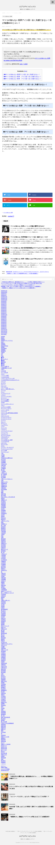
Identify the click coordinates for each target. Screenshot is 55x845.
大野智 (3, 534)
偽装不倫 (3, 494)
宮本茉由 (3, 545)
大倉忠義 (3, 531)
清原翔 (3, 661)
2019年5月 (4, 307)
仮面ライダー (4, 482)
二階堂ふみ (4, 473)
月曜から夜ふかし (5, 600)
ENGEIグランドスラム (7, 340)
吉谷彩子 (3, 512)
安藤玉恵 (3, 542)
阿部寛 (3, 756)
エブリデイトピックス (27, 6)
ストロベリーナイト (6, 417)
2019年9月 (4, 301)
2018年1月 (4, 328)
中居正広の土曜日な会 (7, 458)
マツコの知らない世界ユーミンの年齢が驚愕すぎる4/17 (27, 226)
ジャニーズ (4, 411)
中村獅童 (3, 462)
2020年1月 (4, 295)
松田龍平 (3, 621)
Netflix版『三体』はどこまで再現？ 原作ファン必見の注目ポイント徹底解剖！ (21, 286)
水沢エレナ (4, 645)
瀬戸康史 (3, 672)
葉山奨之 (3, 718)
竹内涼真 (3, 697)
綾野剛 (3, 703)
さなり (3, 374)
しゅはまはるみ (5, 377)
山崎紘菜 (3, 561)
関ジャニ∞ (3, 750)
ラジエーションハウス (7, 449)
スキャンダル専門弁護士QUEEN (9, 413)
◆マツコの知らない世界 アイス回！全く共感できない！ (22, 76)
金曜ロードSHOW (5, 744)
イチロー (3, 395)
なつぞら (3, 383)
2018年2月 (4, 326)
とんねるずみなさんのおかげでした (10, 380)
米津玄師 (3, 700)
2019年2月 (4, 311)
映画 (2, 598)
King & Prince (4, 345)
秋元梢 (3, 691)
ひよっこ (3, 384)
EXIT (2, 342)
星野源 (3, 597)
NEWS (3, 347)
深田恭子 (3, 660)
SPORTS (3, 351)
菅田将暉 (3, 712)
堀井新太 (3, 528)
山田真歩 (3, 565)
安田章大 (3, 540)
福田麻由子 (4, 690)
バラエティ (4, 429)
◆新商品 (3, 362)
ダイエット (4, 423)
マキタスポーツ (5, 437)
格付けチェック (5, 625)
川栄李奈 (3, 574)
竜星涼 (3, 694)
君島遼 (3, 516)
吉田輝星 (3, 510)
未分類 (3, 604)
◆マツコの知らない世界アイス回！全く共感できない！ (21, 74)
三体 (2, 453)
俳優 (2, 491)
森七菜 (3, 630)
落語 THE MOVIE (5, 717)
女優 (2, 537)
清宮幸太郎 (4, 663)
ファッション (4, 432)
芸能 (2, 709)
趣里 (2, 730)
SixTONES (4, 348)
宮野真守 (3, 548)
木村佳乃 (3, 603)
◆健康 (3, 360)
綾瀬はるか (4, 702)
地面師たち (4, 524)
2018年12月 (4, 314)
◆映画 (3, 363)
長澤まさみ (4, 747)
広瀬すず (3, 580)
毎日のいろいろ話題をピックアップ (27, 839)
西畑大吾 (3, 727)
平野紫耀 (3, 579)
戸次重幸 (3, 588)
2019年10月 (4, 299)
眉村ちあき (4, 681)
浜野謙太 (3, 657)
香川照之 (3, 760)
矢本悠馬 (3, 684)
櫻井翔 (3, 639)
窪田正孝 (3, 693)
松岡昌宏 (3, 615)
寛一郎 (3, 552)
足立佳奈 (3, 732)
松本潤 (3, 616)
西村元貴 (3, 726)
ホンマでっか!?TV (5, 435)
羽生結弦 (3, 705)
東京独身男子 (4, 609)
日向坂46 (3, 594)
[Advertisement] (27, 171)
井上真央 (3, 476)
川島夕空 (3, 573)
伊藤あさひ (4, 485)
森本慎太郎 (4, 633)
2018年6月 (4, 320)
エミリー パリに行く (6, 396)
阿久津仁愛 (4, 753)
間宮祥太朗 (4, 748)
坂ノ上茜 (3, 525)
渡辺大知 (3, 669)
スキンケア (4, 414)
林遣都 (3, 622)
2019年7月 (4, 304)
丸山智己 (3, 467)
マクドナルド (4, 438)
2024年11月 (4, 290)
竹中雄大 (3, 696)
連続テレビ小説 (5, 736)
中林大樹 (3, 465)
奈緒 (2, 536)
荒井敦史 (3, 711)
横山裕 (3, 636)
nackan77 (11, 216)
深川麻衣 (3, 658)
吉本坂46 (3, 507)
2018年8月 (4, 317)
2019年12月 (4, 296)
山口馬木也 (4, 560)
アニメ (3, 392)
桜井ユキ (3, 627)
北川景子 (3, 501)
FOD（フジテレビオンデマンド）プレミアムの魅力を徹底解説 (30, 831)
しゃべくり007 (5, 375)
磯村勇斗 (3, 685)
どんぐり (3, 381)
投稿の (4, 767)
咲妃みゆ (3, 518)
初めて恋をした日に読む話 (8, 497)
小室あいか (4, 554)
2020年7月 (4, 293)
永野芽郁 (3, 648)
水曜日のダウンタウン (7, 643)
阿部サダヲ (4, 754)
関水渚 (3, 751)
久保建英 (3, 468)
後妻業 (3, 582)
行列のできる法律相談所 (7, 723)
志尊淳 (3, 583)
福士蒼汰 (3, 688)
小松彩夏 (3, 555)
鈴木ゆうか (4, 745)
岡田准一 (3, 568)
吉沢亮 (3, 509)
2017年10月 (4, 332)
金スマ (3, 742)
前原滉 (3, 498)
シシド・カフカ (5, 410)
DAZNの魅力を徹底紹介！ (11, 831)
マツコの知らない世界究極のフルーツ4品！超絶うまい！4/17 (29, 237)
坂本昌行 (3, 527)
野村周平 (3, 739)
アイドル (3, 390)
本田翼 (3, 606)
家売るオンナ (4, 549)
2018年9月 (4, 316)
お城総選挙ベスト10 (6, 368)
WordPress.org (5, 770)
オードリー (4, 398)
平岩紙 (3, 576)
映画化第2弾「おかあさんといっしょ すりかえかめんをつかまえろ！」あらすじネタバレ (27, 271)
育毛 (2, 706)
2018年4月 (4, 323)
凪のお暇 (3, 495)
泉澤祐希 (3, 651)
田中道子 (3, 676)
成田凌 (3, 586)
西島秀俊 (3, 724)
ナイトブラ (4, 428)
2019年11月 (4, 298)
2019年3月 (4, 310)
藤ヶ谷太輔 (4, 721)
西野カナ (3, 729)
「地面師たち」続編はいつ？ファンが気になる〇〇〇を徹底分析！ (18, 287)
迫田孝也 (3, 735)
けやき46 (3, 371)
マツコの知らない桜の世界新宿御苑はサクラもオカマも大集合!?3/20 (31, 248)
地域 (2, 522)
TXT (2, 353)
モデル (3, 446)
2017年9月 (4, 334)
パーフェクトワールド (7, 431)
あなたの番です (5, 366)
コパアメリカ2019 (6, 407)
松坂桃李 (3, 613)
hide (25, 71)
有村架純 (3, 601)
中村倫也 (3, 461)
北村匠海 (3, 503)
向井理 (3, 515)
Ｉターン (3, 763)
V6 (2, 354)
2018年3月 (4, 325)
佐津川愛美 (4, 489)
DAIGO (3, 339)
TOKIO (3, 352)
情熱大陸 (3, 585)
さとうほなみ (4, 372)
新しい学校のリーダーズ (7, 592)
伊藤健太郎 (4, 486)
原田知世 (3, 504)
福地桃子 (3, 687)
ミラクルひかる (5, 441)
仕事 (2, 480)
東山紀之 (3, 610)
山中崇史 (3, 558)
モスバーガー (4, 444)
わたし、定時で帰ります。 (8, 389)
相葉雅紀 (3, 679)
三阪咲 (3, 456)
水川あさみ (4, 642)
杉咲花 (3, 607)
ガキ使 (3, 402)
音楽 (2, 759)
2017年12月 (4, 329)
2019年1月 (4, 313)
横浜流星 (3, 637)
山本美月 (3, 562)
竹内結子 (3, 699)
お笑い (3, 369)
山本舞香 (3, 564)
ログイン (3, 766)
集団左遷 (3, 757)
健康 (2, 492)
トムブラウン (4, 425)
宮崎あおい (4, 543)
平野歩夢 (3, 577)
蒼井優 (3, 720)
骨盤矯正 (3, 762)
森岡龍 (3, 631)
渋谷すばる (4, 666)
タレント (3, 422)
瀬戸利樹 (3, 670)
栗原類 (3, 624)
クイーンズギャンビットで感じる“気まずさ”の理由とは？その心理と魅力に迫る (21, 283)
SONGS (3, 349)
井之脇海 (3, 477)
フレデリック (4, 434)
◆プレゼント (4, 359)
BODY (2, 338)
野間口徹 (3, 741)
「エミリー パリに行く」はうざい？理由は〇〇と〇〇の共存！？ (18, 284)
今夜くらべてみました (7, 479)
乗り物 (3, 470)
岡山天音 (3, 567)
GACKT (3, 343)
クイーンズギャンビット (7, 404)
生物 (2, 673)
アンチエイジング (5, 393)
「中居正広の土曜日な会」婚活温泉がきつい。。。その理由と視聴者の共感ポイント (23, 281)
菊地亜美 (3, 714)
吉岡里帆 (3, 506)
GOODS (3, 344)
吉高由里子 (4, 513)
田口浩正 (3, 678)
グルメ (3, 405)
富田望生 (3, 551)
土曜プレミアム (5, 521)
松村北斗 (3, 618)
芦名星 (3, 708)
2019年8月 (4, 302)
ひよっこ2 (3, 386)
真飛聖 (3, 682)
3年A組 (3, 336)
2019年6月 (4, 305)
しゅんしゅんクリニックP (7, 378)
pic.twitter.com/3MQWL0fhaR (13, 60)
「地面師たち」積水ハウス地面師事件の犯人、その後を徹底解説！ (22, 273)
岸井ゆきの (4, 570)
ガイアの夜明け (5, 401)
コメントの (5, 769)
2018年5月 (4, 322)
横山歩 (3, 634)
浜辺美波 (3, 655)
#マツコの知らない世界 (42, 58)
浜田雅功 (3, 654)
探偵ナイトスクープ (6, 591)
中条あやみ (4, 464)
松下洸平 (3, 612)
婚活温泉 (3, 539)
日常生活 (3, 595)
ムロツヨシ (4, 443)
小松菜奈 (3, 557)
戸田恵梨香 (4, 589)
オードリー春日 (5, 399)
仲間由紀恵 (4, 483)
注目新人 (3, 652)
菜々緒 (3, 715)
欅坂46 (3, 640)
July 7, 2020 (24, 64)
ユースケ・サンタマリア (7, 447)
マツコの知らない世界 (8, 212)
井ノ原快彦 (4, 474)
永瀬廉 (3, 646)
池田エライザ (4, 649)
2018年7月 (4, 319)
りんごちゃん (4, 387)
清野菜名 (3, 664)
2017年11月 (4, 331)
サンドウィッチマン (6, 408)
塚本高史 (3, 530)
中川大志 (3, 459)
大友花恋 (3, 533)
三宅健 (3, 455)
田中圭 (3, 675)
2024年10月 (4, 292)
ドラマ (3, 426)
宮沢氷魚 (3, 546)
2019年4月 (4, 308)
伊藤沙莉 (3, 488)
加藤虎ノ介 (4, 500)
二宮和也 (3, 471)
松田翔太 (3, 619)
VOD (2, 356)
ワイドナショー (5, 452)
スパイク (3, 420)
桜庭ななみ (4, 628)
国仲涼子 (3, 519)
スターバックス (5, 416)
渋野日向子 (4, 667)
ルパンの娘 (4, 450)
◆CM (2, 357)
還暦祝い (3, 738)
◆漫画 (3, 365)
